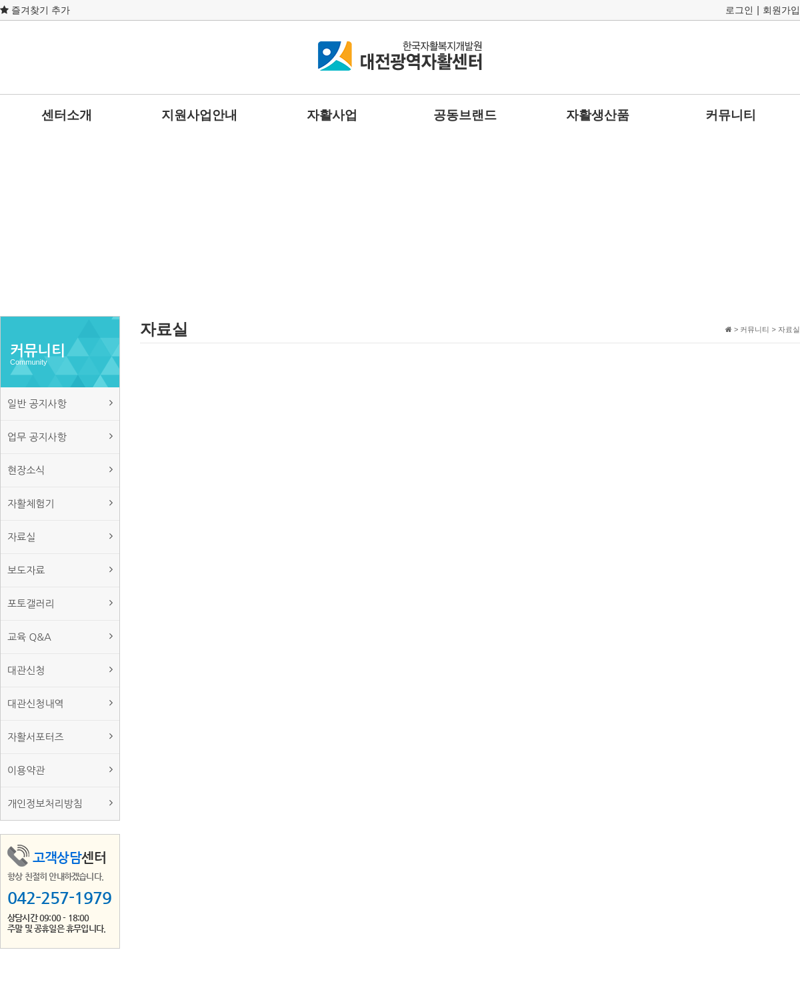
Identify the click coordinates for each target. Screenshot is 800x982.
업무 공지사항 (60, 436)
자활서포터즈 (60, 736)
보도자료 (60, 569)
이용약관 (60, 769)
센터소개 (66, 115)
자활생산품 (597, 115)
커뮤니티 (730, 115)
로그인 (739, 10)
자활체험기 (60, 503)
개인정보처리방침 (60, 803)
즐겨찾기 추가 (35, 10)
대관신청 (60, 669)
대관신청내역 (60, 703)
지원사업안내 (199, 115)
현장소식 (60, 469)
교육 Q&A (60, 636)
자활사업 (332, 115)
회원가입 (781, 10)
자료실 (60, 536)
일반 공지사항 (60, 403)
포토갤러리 (60, 603)
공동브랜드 (465, 115)
